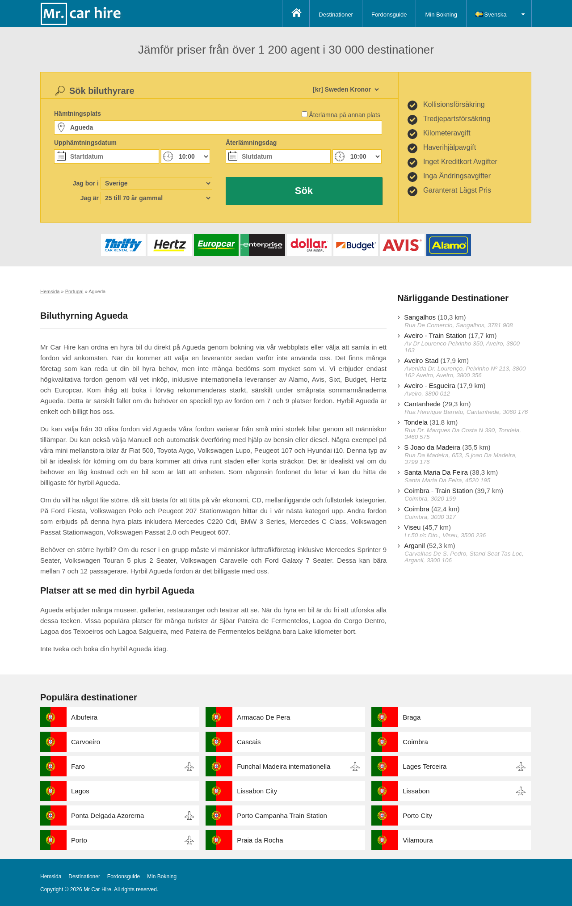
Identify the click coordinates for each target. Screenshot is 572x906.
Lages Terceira (424, 766)
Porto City (417, 815)
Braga (412, 717)
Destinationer (336, 14)
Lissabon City (257, 791)
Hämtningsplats (77, 113)
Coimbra (416, 509)
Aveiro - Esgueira (429, 385)
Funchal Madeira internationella (283, 766)
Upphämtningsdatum (85, 142)
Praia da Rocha (260, 840)
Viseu (412, 527)
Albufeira (84, 717)
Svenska (490, 14)
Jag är (89, 198)
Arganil (414, 545)
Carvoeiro (85, 742)
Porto (79, 840)
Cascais (249, 742)
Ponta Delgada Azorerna (107, 815)
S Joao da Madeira (432, 447)
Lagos (80, 791)
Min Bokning (441, 14)
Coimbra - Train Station (438, 490)
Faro (78, 766)
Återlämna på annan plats (344, 114)
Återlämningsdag (251, 142)
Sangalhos (420, 317)
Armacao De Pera (263, 717)
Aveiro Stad (421, 360)
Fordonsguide (389, 14)
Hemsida (50, 876)
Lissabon (416, 791)
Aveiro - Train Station (435, 335)
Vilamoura (418, 840)
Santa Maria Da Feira (436, 472)
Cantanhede (422, 404)
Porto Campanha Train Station (282, 815)
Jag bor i (86, 183)
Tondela (416, 422)
